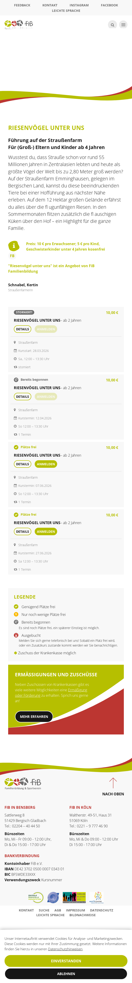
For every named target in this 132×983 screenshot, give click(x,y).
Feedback (22, 5)
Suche (44, 911)
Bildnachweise (82, 916)
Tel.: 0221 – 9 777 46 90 (88, 826)
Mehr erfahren (35, 717)
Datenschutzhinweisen (23, 948)
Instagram (79, 5)
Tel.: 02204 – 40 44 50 (22, 826)
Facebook (109, 5)
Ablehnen (66, 973)
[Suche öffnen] (111, 24)
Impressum (75, 911)
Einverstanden (66, 960)
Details (22, 329)
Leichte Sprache (66, 10)
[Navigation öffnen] (122, 24)
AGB (57, 911)
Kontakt (49, 5)
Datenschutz (101, 911)
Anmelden (46, 464)
